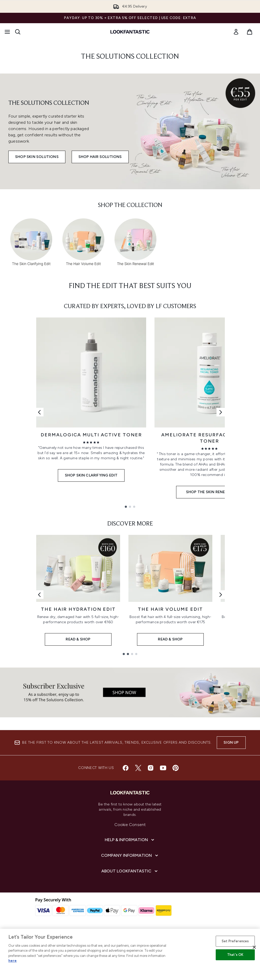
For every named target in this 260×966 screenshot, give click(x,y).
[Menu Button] (7, 32)
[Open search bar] (18, 32)
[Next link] (220, 412)
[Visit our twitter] (138, 768)
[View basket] (249, 32)
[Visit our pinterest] (175, 768)
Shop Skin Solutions (37, 157)
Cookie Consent (130, 824)
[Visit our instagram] (150, 768)
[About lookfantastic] (130, 871)
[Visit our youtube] (163, 768)
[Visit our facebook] (125, 768)
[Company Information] (130, 855)
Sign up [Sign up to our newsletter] (231, 742)
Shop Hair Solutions (100, 157)
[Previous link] (39, 412)
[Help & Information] (130, 839)
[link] (236, 32)
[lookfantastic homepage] (130, 32)
